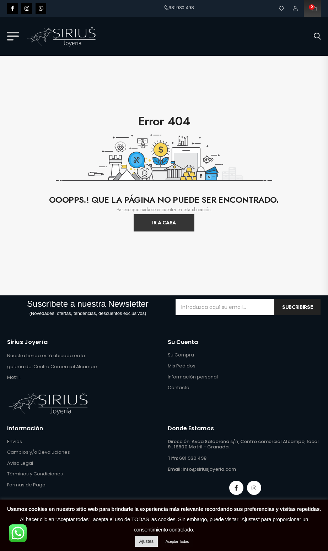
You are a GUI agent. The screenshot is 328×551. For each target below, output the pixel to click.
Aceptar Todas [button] (177, 541)
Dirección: (179, 441)
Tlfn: (173, 458)
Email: (175, 469)
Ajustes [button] (146, 541)
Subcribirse (297, 307)
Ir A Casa (164, 222)
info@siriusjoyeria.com (209, 469)
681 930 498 (179, 7)
